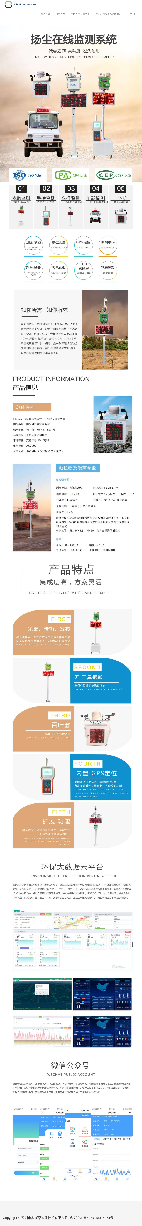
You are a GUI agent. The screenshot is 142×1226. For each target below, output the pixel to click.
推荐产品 (60, 13)
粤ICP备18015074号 (98, 1218)
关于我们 (130, 13)
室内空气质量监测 (80, 13)
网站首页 (45, 13)
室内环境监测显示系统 (108, 13)
